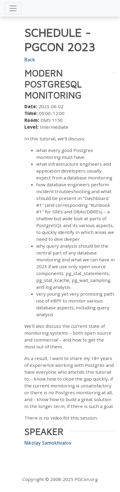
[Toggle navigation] (13, 8)
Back (29, 60)
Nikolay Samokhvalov (47, 443)
